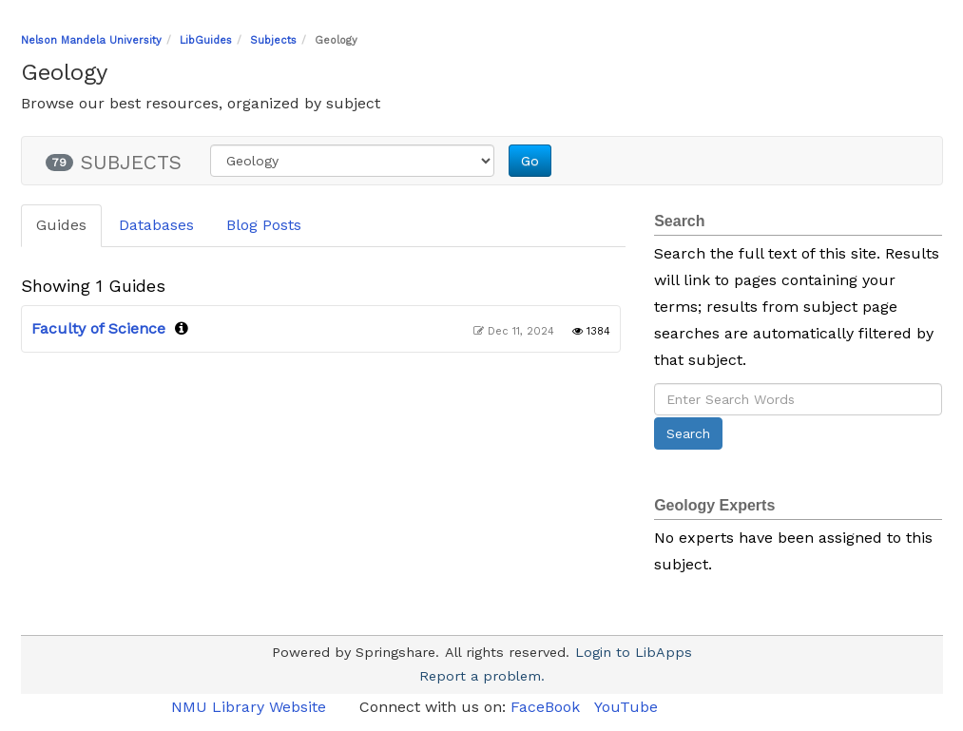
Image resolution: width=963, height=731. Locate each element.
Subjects (273, 40)
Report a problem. (482, 675)
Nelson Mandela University (91, 40)
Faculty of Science (98, 328)
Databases (156, 225)
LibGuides (206, 40)
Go (530, 160)
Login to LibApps (633, 652)
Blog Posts (263, 225)
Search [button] (688, 433)
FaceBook (545, 707)
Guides (61, 225)
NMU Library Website (251, 707)
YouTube (626, 707)
